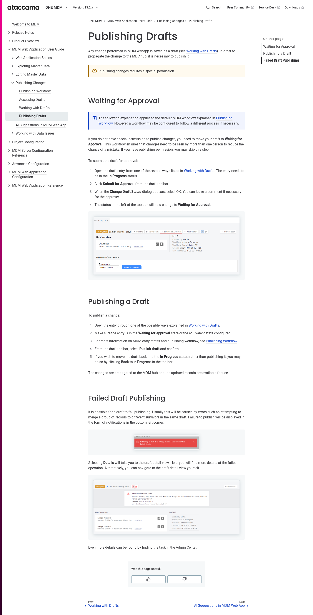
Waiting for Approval (279, 46)
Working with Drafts (34, 108)
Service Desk (269, 7)
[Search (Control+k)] (213, 7)
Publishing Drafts (32, 116)
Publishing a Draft (277, 53)
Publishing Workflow (35, 91)
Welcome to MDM (26, 24)
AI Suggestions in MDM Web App (41, 125)
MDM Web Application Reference (37, 185)
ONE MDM (95, 21)
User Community (241, 7)
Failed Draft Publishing (281, 60)
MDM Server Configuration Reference (32, 152)
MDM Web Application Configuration (29, 174)
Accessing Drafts (32, 100)
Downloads (295, 7)
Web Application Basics (34, 58)
